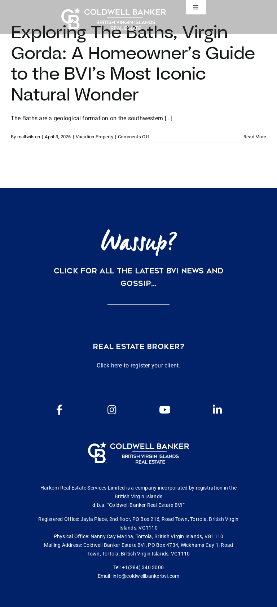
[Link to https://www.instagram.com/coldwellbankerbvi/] (112, 410)
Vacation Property (94, 136)
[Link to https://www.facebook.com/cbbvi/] (59, 410)
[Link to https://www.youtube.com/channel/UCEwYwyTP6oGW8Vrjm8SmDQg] (165, 410)
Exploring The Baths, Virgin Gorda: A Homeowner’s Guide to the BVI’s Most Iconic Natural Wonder (133, 63)
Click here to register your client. (138, 365)
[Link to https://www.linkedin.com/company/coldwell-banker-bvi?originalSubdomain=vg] (217, 410)
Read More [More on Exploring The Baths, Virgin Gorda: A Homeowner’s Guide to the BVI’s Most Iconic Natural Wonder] (254, 136)
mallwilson (28, 136)
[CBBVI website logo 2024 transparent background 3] (113, 18)
